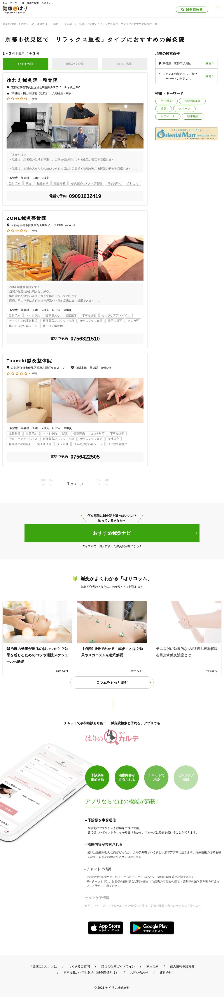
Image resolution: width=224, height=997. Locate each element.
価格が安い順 (75, 64)
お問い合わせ (139, 972)
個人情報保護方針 (182, 966)
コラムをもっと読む (112, 682)
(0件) (34, 99)
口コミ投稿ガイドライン (118, 966)
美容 (163, 108)
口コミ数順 (124, 64)
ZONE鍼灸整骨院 (26, 218)
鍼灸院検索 (194, 9)
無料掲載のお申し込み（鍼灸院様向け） (91, 972)
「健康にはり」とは (43, 966)
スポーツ (184, 108)
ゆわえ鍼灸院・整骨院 (32, 80)
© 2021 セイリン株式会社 (112, 987)
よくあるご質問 (79, 966)
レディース (168, 116)
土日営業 (166, 101)
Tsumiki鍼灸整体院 (29, 360)
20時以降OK (192, 101)
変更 (208, 63)
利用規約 (152, 966)
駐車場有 (193, 116)
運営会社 (166, 972)
